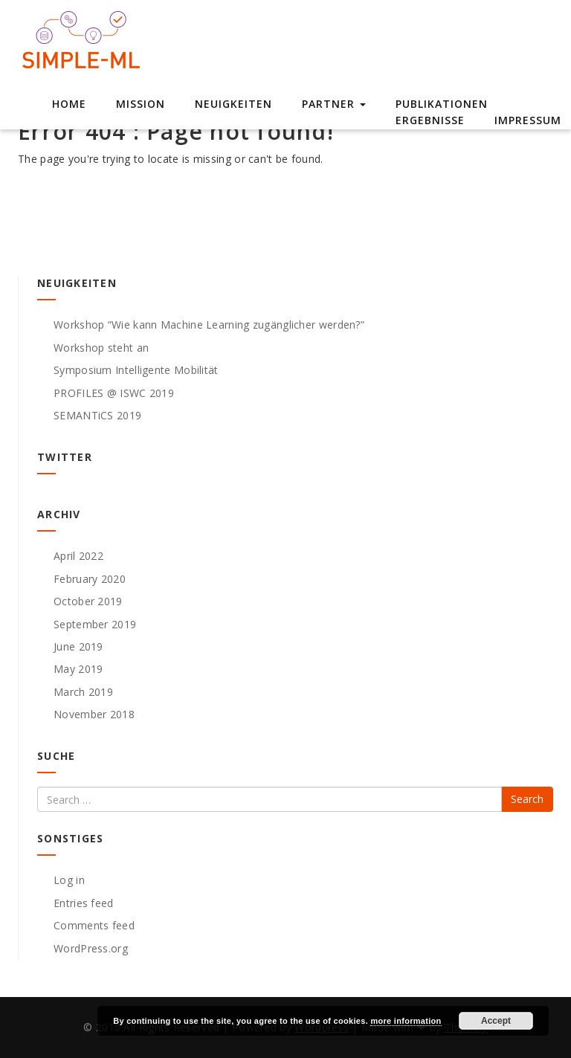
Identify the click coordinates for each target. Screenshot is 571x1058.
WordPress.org (91, 948)
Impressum (527, 120)
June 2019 (78, 646)
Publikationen (442, 104)
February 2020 (90, 579)
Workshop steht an (101, 348)
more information (405, 1020)
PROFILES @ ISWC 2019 (114, 393)
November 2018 (94, 714)
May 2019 (78, 669)
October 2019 (88, 601)
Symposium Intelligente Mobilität (136, 370)
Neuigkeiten (233, 104)
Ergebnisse (430, 120)
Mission (140, 104)
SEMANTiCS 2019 (97, 415)
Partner (334, 104)
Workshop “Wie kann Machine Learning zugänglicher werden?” (209, 324)
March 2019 (83, 692)
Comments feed (94, 925)
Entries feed (84, 903)
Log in (69, 880)
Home (69, 104)
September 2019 (95, 624)
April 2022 (78, 556)
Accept (496, 1021)
